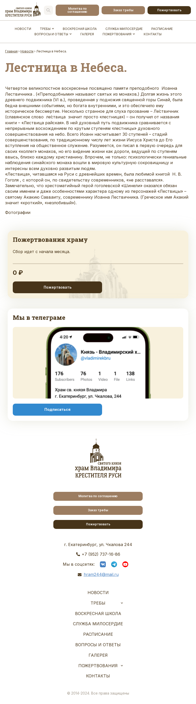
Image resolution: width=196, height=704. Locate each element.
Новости (23, 29)
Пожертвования (117, 34)
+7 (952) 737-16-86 (101, 554)
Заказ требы (123, 10)
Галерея (87, 34)
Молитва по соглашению (77, 10)
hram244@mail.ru (101, 574)
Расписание (162, 29)
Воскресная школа (80, 29)
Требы (45, 29)
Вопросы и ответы (51, 34)
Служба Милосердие (124, 29)
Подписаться (57, 409)
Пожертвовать (169, 10)
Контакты (153, 34)
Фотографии (17, 212)
